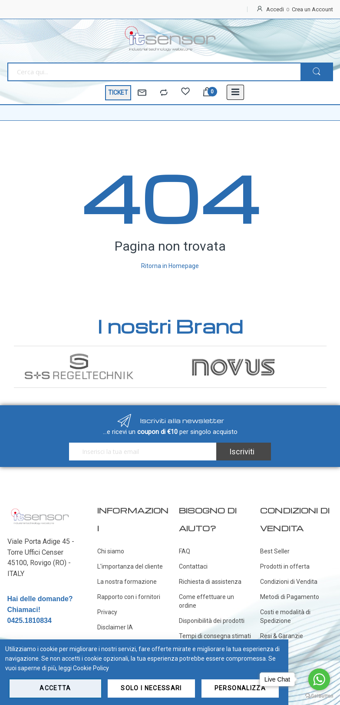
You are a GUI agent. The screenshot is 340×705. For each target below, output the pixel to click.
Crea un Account (312, 9)
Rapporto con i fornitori (128, 596)
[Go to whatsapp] (319, 679)
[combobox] (154, 71)
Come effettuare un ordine (206, 601)
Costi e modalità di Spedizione (285, 616)
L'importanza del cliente (130, 566)
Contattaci (193, 566)
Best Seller (275, 551)
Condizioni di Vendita (288, 581)
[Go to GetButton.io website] (319, 696)
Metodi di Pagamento (289, 596)
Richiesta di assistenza (210, 581)
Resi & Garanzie (281, 635)
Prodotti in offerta (285, 566)
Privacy (107, 612)
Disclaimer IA (115, 627)
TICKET (118, 92)
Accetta (55, 688)
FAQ (184, 551)
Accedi (275, 9)
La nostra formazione (127, 581)
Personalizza (240, 688)
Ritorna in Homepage (170, 265)
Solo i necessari (151, 688)
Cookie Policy (91, 668)
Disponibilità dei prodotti (211, 620)
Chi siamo (110, 551)
